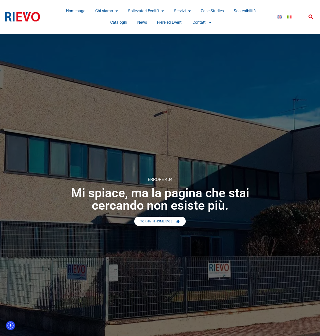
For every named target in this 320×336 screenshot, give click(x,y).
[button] (311, 17)
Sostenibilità (245, 10)
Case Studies (212, 10)
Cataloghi (118, 22)
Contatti (202, 22)
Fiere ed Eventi (169, 22)
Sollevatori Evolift (146, 10)
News (142, 22)
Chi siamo (106, 10)
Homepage (75, 10)
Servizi (182, 10)
